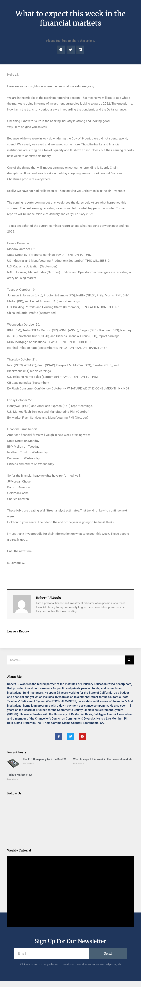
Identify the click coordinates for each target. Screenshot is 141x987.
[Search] (129, 659)
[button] (61, 50)
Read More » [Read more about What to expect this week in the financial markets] (78, 763)
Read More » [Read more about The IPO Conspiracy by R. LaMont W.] (28, 763)
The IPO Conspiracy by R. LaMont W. (44, 759)
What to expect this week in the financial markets (102, 759)
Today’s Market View (19, 774)
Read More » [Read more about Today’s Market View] (12, 779)
